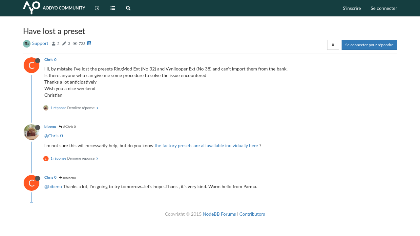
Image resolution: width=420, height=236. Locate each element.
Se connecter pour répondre (369, 44)
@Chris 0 (67, 126)
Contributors (252, 214)
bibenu (50, 126)
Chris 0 (50, 59)
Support (40, 43)
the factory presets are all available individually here (206, 145)
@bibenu (67, 178)
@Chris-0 (53, 135)
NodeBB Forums (219, 214)
